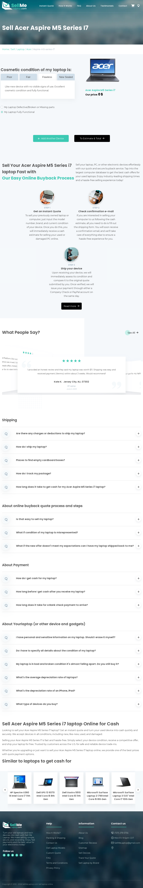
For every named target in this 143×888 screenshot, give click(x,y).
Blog (81, 838)
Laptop (21, 49)
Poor (9, 77)
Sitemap (83, 848)
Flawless (47, 77)
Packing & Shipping (55, 838)
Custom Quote (53, 853)
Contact (123, 6)
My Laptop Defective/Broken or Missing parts (38, 107)
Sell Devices (84, 853)
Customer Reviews (88, 843)
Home (5, 49)
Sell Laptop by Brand (89, 863)
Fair (28, 77)
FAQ (79, 6)
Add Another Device (51, 138)
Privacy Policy (53, 868)
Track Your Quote (87, 858)
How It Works (65, 6)
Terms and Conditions (57, 863)
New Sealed (66, 77)
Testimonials (107, 6)
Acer (28, 49)
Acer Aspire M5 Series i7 (100, 90)
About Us (91, 6)
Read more (71, 306)
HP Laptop (71, 386)
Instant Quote (46, 6)
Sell (13, 49)
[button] (8, 370)
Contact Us (51, 843)
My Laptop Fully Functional (38, 112)
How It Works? (53, 833)
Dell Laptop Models (55, 848)
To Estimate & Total (92, 138)
